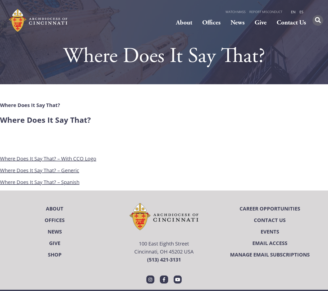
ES (301, 12)
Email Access (269, 243)
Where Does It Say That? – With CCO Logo (48, 158)
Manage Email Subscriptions (270, 254)
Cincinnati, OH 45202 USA (164, 251)
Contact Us (291, 22)
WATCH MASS (236, 12)
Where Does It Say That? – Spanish (39, 182)
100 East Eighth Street (164, 243)
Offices (211, 22)
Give (261, 22)
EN (293, 12)
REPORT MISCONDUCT (265, 12)
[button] (317, 20)
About (184, 22)
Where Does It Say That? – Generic (39, 170)
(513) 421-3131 (164, 259)
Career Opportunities (270, 208)
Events (270, 231)
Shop (55, 254)
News (238, 22)
